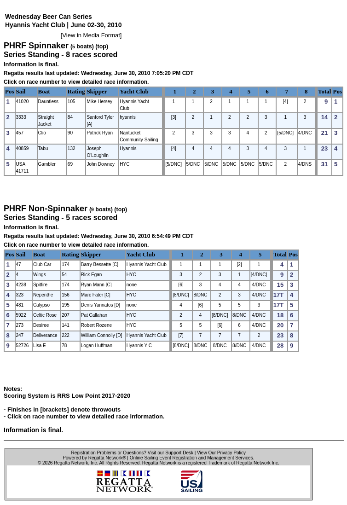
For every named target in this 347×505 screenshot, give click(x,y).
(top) (101, 46)
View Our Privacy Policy (221, 452)
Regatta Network (71, 462)
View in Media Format (91, 35)
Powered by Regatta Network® (94, 457)
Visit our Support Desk (170, 452)
